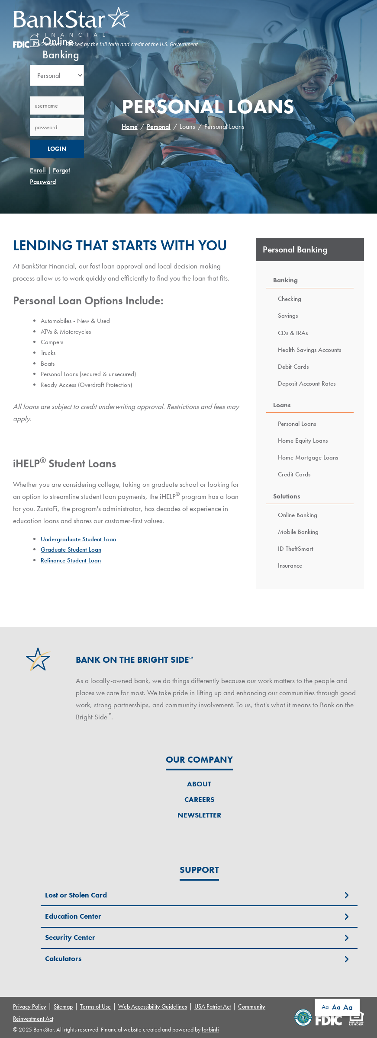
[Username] (57, 105)
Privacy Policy (29, 1006)
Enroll (38, 170)
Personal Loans (297, 423)
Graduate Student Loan (71, 549)
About (199, 784)
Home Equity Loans (303, 440)
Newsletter (199, 815)
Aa (325, 1007)
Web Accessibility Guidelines (152, 1006)
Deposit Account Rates (306, 383)
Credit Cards (294, 474)
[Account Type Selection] (57, 75)
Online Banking (297, 515)
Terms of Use (95, 1006)
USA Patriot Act (212, 1006)
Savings (288, 315)
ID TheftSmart (295, 548)
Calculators (63, 958)
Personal (159, 126)
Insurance (290, 565)
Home (130, 126)
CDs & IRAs (293, 333)
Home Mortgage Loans (308, 457)
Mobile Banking (298, 531)
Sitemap (63, 1006)
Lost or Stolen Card (76, 895)
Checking (289, 298)
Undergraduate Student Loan (78, 539)
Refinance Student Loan (71, 560)
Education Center (73, 916)
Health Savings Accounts (309, 349)
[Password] (57, 127)
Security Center (70, 937)
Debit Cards (293, 366)
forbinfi (210, 1029)
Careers (199, 799)
